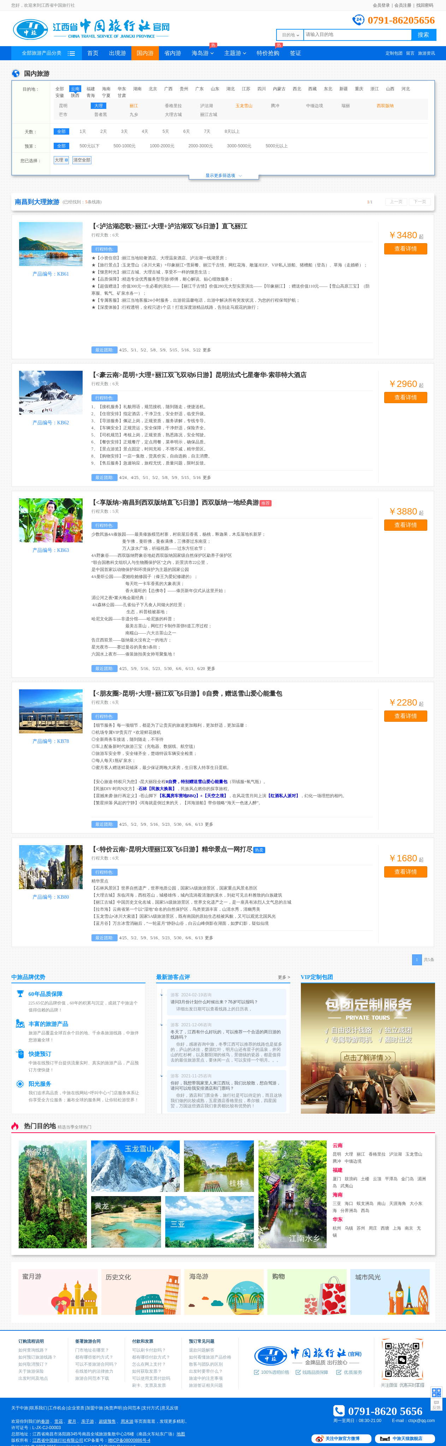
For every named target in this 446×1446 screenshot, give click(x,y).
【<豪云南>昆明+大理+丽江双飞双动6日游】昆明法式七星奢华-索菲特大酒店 (198, 375)
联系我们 (38, 1407)
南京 (409, 1228)
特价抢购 (270, 51)
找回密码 (424, 5)
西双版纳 (385, 105)
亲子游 (87, 1421)
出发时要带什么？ (206, 1371)
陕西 (75, 95)
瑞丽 (345, 105)
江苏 (246, 88)
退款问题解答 (201, 1350)
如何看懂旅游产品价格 (210, 1357)
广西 (168, 88)
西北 (297, 88)
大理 (98, 105)
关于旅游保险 (31, 1371)
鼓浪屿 (351, 1178)
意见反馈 (169, 1407)
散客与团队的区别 (206, 1364)
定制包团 (394, 53)
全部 (59, 88)
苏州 (361, 1228)
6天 (186, 131)
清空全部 (81, 160)
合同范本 (132, 1407)
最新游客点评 (173, 977)
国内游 (145, 53)
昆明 (63, 105)
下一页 (420, 201)
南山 (381, 1203)
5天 (165, 131)
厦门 (337, 1178)
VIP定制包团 (317, 977)
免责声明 (113, 1407)
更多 (207, 349)
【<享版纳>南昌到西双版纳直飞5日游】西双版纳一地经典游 (174, 502)
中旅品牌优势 (28, 977)
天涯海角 (397, 1203)
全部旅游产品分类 (48, 53)
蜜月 (72, 1421)
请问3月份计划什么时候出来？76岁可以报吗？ (214, 1001)
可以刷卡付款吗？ (149, 1350)
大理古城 (173, 114)
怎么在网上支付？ (149, 1364)
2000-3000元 (201, 145)
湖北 (230, 88)
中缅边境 (314, 105)
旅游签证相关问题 (206, 1385)
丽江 (134, 105)
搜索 (423, 35)
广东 (199, 88)
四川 (261, 88)
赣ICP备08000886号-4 (129, 1440)
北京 (153, 88)
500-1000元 (125, 145)
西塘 (385, 1228)
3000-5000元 (239, 145)
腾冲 (275, 105)
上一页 (396, 201)
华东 (122, 88)
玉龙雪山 (244, 105)
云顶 (377, 1178)
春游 (45, 1421)
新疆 (343, 88)
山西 (390, 88)
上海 (397, 1228)
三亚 (337, 1203)
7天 (207, 131)
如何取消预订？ (33, 1364)
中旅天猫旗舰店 (407, 1438)
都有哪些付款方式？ (151, 1357)
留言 (410, 53)
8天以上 (232, 131)
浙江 (374, 88)
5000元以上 (277, 145)
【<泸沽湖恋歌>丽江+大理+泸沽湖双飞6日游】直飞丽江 (168, 226)
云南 (75, 88)
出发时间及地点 (33, 1378)
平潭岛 (391, 1178)
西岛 (365, 1210)
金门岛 (407, 1178)
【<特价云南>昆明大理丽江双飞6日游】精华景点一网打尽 (171, 849)
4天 (145, 131)
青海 (91, 95)
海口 (349, 1203)
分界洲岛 (348, 1210)
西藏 (312, 88)
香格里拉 (173, 105)
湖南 (137, 88)
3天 (124, 131)
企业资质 (75, 1407)
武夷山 (346, 1185)
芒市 (63, 114)
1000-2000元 (162, 145)
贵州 (184, 88)
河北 (406, 88)
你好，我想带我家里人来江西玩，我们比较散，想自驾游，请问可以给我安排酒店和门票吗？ (226, 1086)
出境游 (117, 53)
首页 (93, 53)
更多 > (284, 977)
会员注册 (402, 5)
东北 (328, 88)
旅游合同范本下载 (92, 1378)
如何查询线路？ (33, 1350)
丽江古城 (208, 114)
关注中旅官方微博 (342, 1438)
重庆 (359, 88)
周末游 (127, 1421)
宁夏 (106, 95)
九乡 (134, 114)
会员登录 (381, 5)
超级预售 (107, 1421)
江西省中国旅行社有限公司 (57, 1440)
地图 (181, 1434)
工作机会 (57, 1407)
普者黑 (100, 114)
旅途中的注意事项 (206, 1378)
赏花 (58, 1421)
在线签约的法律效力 (94, 1371)
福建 (91, 88)
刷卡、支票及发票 (149, 1385)
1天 (83, 131)
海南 (106, 88)
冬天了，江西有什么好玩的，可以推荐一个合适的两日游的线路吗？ (226, 1034)
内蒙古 (279, 88)
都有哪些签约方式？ (94, 1357)
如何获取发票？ (147, 1371)
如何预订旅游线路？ (37, 1357)
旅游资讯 (426, 53)
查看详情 (405, 249)
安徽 (59, 95)
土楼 (365, 1178)
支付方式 (150, 1407)
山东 (215, 88)
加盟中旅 (94, 1407)
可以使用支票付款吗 (151, 1378)
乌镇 (349, 1228)
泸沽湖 (206, 105)
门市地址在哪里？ (92, 1350)
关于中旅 (19, 1407)
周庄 (373, 1228)
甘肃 (122, 95)
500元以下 (90, 145)
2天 (103, 131)
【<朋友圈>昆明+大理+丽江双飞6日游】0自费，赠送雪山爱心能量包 (186, 693)
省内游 (172, 53)
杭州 (337, 1228)
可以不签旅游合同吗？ (96, 1364)
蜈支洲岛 (365, 1203)
